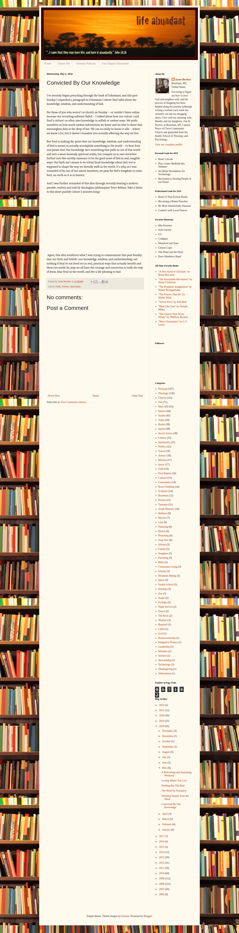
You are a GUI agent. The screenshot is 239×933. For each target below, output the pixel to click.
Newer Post (54, 395)
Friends (162, 571)
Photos (161, 531)
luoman (125, 916)
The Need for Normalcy (174, 790)
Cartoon (162, 477)
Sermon (65, 286)
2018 (162, 726)
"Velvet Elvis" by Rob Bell (172, 302)
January (166, 829)
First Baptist (164, 473)
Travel (161, 451)
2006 (162, 894)
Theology (163, 393)
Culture (162, 437)
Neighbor (163, 553)
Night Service (165, 606)
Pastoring (163, 526)
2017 (162, 836)
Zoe (160, 593)
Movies (162, 517)
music (161, 464)
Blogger (148, 916)
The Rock (163, 615)
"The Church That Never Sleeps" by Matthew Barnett (173, 316)
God (160, 633)
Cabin (161, 629)
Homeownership (167, 638)
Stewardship (164, 660)
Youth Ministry (166, 509)
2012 (162, 862)
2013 (162, 857)
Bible (161, 562)
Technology (164, 664)
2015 (162, 847)
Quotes (162, 411)
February (167, 824)
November (168, 736)
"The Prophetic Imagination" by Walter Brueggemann (175, 288)
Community (164, 482)
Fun (160, 402)
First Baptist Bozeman (115, 63)
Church (162, 397)
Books (161, 424)
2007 (162, 889)
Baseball (162, 624)
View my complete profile (168, 144)
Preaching (163, 535)
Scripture (163, 491)
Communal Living (168, 566)
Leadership (164, 646)
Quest (161, 580)
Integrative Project (168, 642)
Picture (162, 500)
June (164, 762)
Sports (161, 428)
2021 (162, 710)
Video (161, 420)
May (164, 767)
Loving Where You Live (174, 780)
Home (47, 63)
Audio (161, 598)
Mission (162, 460)
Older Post (137, 395)
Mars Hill (163, 406)
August (166, 752)
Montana (163, 651)
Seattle (161, 415)
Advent (162, 544)
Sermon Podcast (86, 63)
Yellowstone (164, 673)
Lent (160, 522)
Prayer (161, 611)
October (166, 741)
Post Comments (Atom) (73, 402)
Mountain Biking (167, 575)
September (168, 746)
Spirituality (75, 286)
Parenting (163, 557)
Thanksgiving (165, 669)
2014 (162, 852)
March (166, 819)
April (165, 813)
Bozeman (163, 495)
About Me (64, 63)
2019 (162, 721)
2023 (162, 705)
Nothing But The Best (173, 785)
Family (162, 549)
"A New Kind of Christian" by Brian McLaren (174, 273)
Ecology (162, 602)
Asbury (162, 455)
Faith (58, 286)
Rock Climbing (166, 486)
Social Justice (165, 433)
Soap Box (163, 540)
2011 (162, 868)
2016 (162, 841)
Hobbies (162, 513)
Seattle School (165, 584)
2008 (162, 884)
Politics (162, 446)
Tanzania (163, 504)
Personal (162, 388)
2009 (162, 878)
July (164, 757)
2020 (162, 715)
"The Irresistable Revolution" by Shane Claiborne (175, 281)
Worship (162, 589)
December (167, 730)
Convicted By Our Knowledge (171, 806)
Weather (162, 620)
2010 (162, 873)
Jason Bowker (183, 79)
